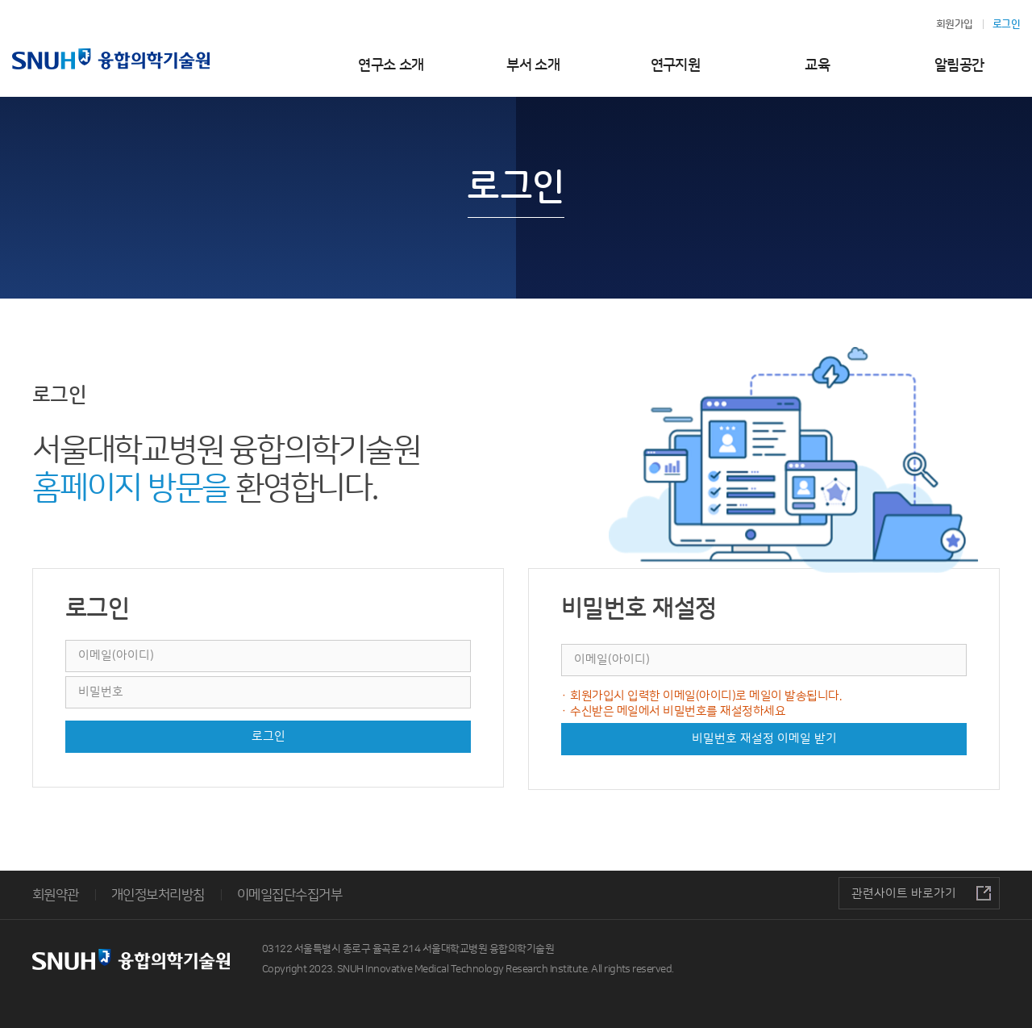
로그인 (268, 736)
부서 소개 (533, 65)
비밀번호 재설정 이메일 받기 (764, 739)
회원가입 (954, 24)
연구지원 (676, 65)
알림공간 (959, 65)
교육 (817, 65)
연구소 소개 (391, 65)
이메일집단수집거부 (289, 895)
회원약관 (55, 895)
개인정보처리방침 (158, 895)
